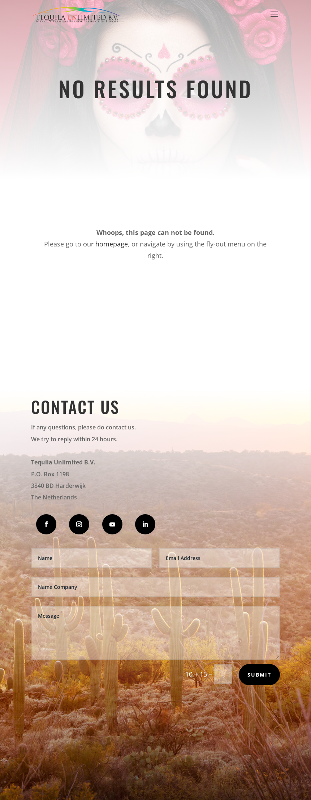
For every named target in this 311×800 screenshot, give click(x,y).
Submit (259, 674)
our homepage (105, 244)
